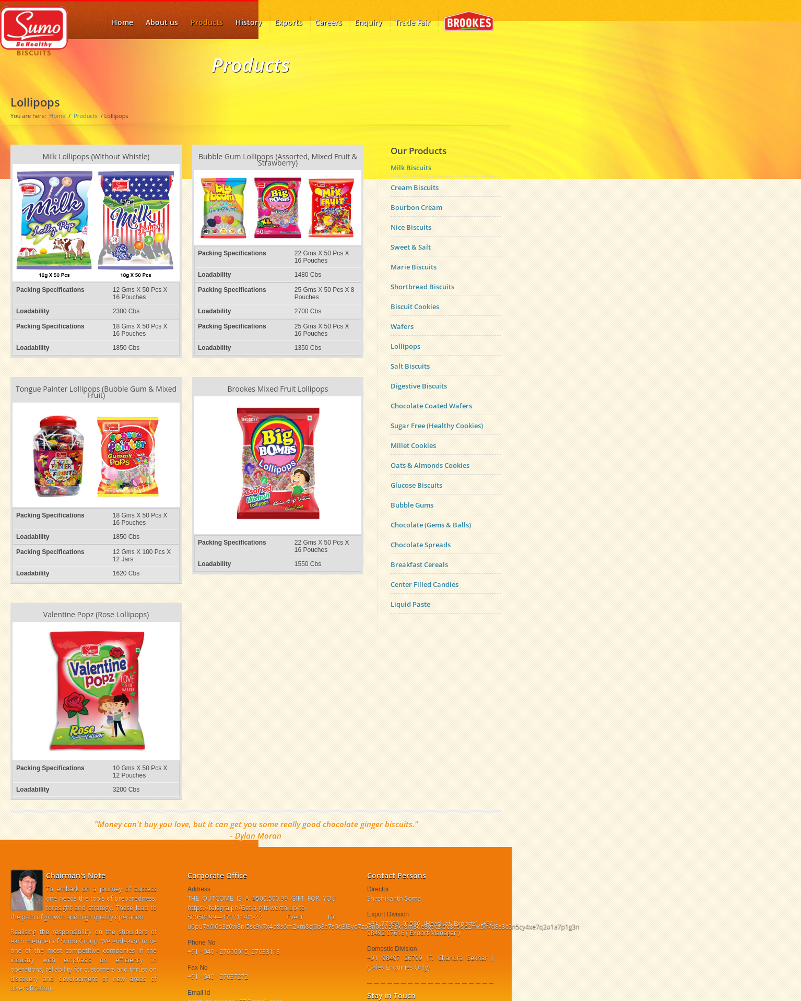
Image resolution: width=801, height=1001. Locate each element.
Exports (288, 22)
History (248, 22)
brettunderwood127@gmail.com (234, 977)
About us (162, 22)
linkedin (406, 988)
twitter (390, 988)
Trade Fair (412, 22)
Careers (328, 22)
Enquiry (368, 22)
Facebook (373, 988)
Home (57, 116)
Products (207, 18)
